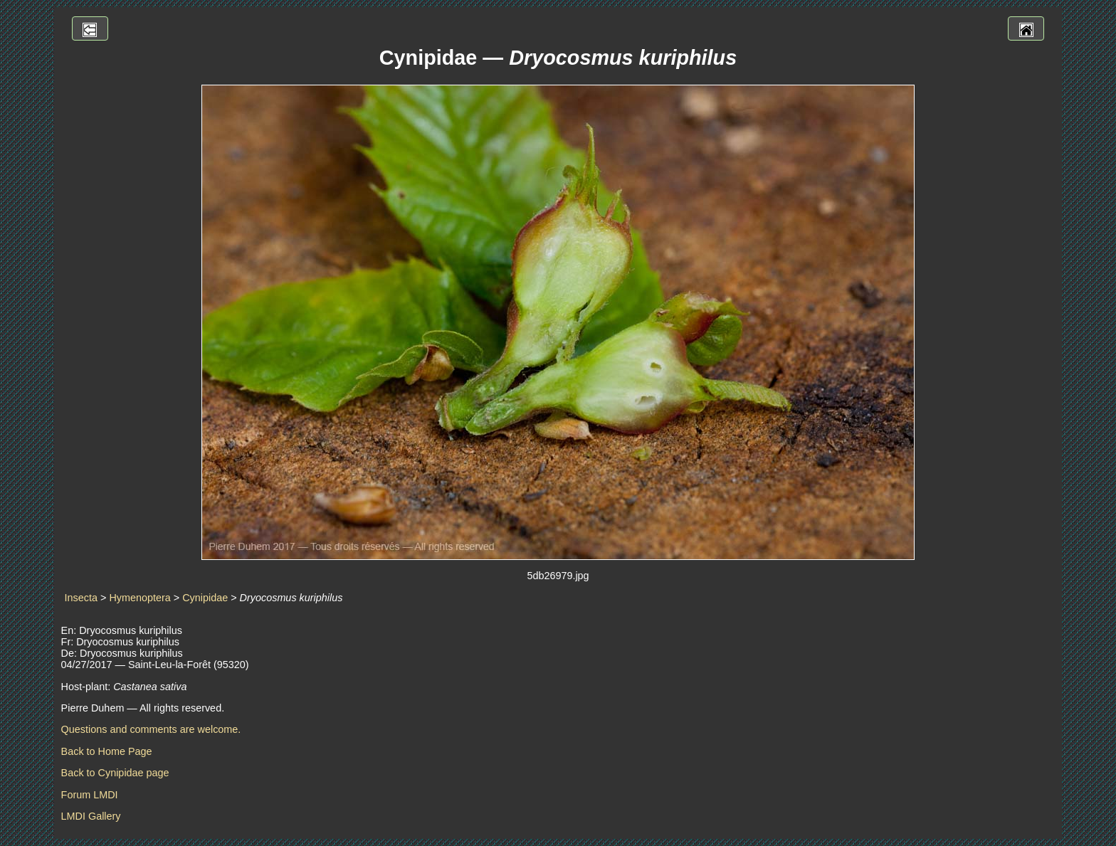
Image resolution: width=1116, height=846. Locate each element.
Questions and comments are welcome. (151, 729)
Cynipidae (205, 597)
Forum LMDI (89, 794)
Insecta (81, 597)
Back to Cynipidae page (115, 772)
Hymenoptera (139, 597)
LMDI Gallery (91, 816)
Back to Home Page (106, 751)
